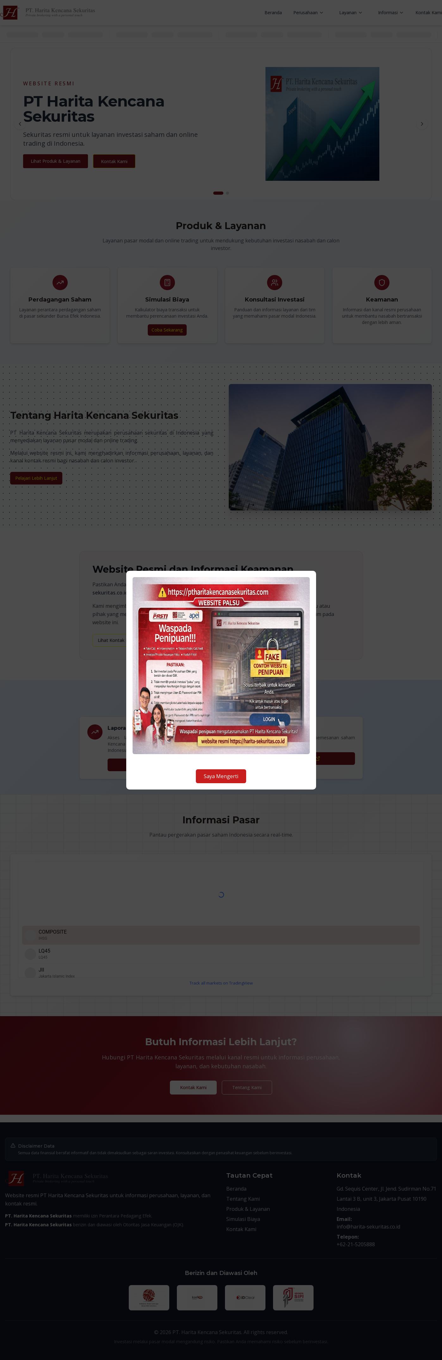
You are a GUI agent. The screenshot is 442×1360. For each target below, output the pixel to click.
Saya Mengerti (221, 776)
